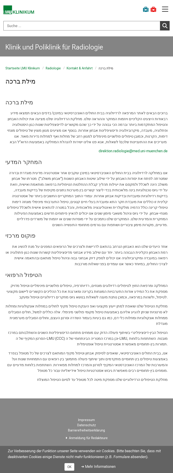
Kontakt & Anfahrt (80, 68)
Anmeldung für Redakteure (88, 438)
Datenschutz (86, 425)
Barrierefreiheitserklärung (86, 430)
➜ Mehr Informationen (98, 466)
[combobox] (86, 25)
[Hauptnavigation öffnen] (165, 10)
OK (69, 467)
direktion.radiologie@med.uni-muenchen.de (133, 151)
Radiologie (53, 68)
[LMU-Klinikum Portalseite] (19, 10)
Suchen (166, 25)
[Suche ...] (81, 25)
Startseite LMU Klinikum (22, 68)
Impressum (86, 420)
